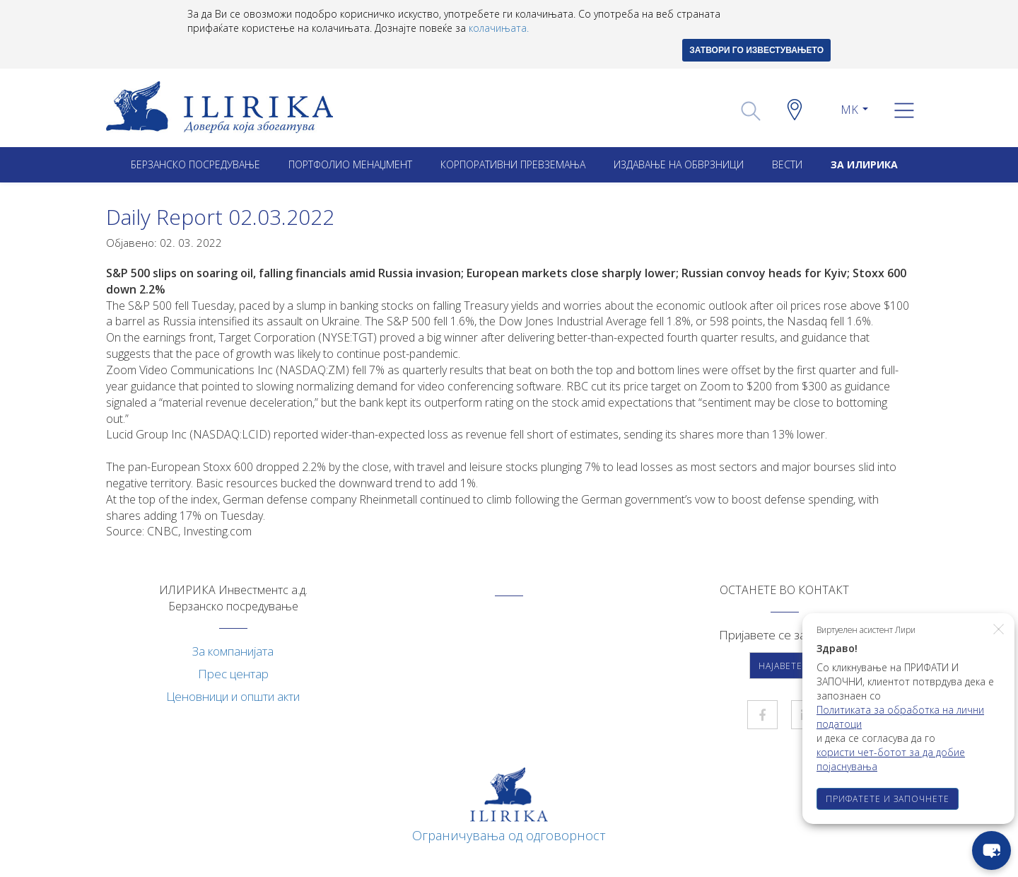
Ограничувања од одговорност (509, 835)
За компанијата (233, 651)
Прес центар (233, 674)
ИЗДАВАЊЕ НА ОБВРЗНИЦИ (679, 164)
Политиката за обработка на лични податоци (900, 717)
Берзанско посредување (195, 164)
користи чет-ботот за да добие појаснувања (891, 759)
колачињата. (499, 28)
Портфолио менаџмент (350, 164)
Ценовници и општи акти (233, 696)
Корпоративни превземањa (512, 164)
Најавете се (788, 666)
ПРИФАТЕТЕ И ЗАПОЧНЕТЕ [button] (887, 799)
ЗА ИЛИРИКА (864, 164)
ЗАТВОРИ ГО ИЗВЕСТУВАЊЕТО (756, 50)
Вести (787, 164)
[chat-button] (991, 850)
